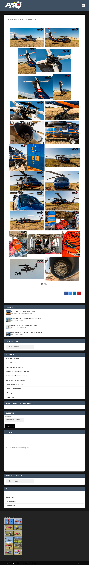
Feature (26, 313)
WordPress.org (10, 505)
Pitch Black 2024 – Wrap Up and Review (23, 311)
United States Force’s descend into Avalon (24, 325)
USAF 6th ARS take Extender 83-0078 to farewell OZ (27, 332)
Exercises (21, 313)
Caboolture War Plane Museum (15, 380)
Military (30, 313)
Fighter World (10, 397)
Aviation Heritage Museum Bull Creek (17, 371)
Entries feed (10, 497)
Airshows (21, 320)
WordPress (33, 563)
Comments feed (11, 501)
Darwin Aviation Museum (13, 388)
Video (24, 327)
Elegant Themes (16, 563)
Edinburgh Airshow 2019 (13, 393)
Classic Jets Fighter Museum (14, 384)
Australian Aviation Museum (14, 367)
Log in (8, 493)
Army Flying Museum (12, 358)
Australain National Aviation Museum (17, 363)
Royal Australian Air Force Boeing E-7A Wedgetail (26, 318)
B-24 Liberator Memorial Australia (16, 376)
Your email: (8, 416)
